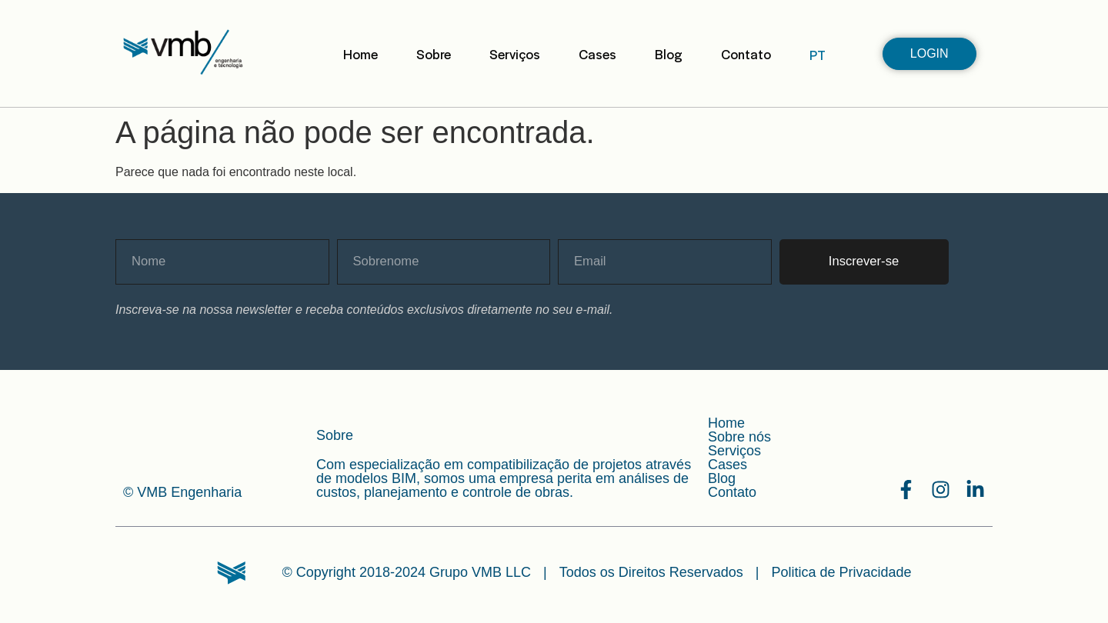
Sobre (433, 54)
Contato (746, 54)
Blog (668, 54)
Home (360, 54)
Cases (597, 54)
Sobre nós (739, 437)
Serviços (514, 54)
